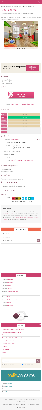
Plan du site (16, 404)
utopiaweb (21, 408)
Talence (31, 217)
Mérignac (22, 217)
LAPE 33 (4, 346)
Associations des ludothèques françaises (13, 329)
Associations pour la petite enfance (12, 332)
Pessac (27, 217)
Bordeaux (16, 217)
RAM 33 (4, 352)
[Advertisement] (21, 55)
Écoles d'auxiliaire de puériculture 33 (12, 338)
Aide (10, 404)
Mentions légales (34, 404)
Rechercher (39, 2)
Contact (23, 404)
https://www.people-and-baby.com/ (22, 160)
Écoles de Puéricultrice (8, 343)
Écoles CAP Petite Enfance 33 (10, 335)
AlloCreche (21, 2)
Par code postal (7, 240)
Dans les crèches (8, 365)
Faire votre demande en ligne (33, 68)
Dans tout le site (27, 365)
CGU (27, 404)
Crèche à (7, 279)
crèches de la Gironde (8, 213)
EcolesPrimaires (21, 375)
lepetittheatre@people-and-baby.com (22, 104)
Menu (3, 2)
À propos (5, 404)
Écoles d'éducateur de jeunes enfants (12, 341)
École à (7, 383)
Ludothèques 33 (6, 349)
